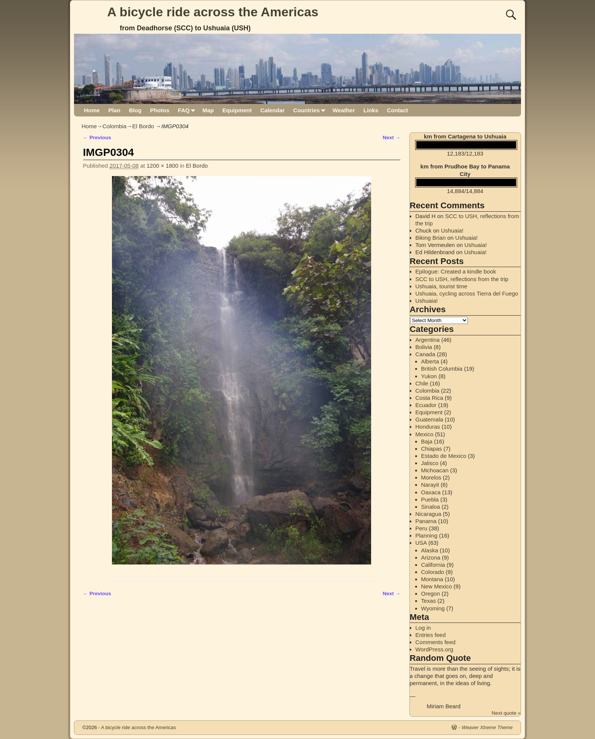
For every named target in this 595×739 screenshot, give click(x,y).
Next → (391, 137)
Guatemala (429, 419)
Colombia (114, 126)
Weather (343, 110)
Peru (422, 528)
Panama (426, 521)
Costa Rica (429, 398)
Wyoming (433, 608)
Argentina (428, 339)
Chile (422, 383)
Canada (426, 354)
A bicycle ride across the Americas (213, 12)
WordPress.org (434, 649)
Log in (423, 627)
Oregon (430, 593)
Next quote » (506, 713)
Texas (428, 600)
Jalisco (430, 463)
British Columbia (442, 368)
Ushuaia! (452, 230)
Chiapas (431, 448)
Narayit (430, 484)
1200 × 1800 (162, 165)
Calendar (272, 110)
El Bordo (143, 126)
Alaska (429, 550)
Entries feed (431, 635)
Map (208, 110)
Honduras (428, 426)
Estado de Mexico (443, 456)
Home (92, 110)
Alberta (430, 361)
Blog (135, 110)
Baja (427, 441)
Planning (427, 535)
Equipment (237, 110)
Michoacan (435, 470)
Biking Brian (431, 237)
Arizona (431, 557)
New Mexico (436, 586)
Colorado (432, 572)
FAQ (188, 110)
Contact (397, 110)
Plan (114, 110)
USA (421, 542)
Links (371, 110)
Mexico (425, 434)
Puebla (430, 499)
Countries (311, 110)
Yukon (429, 376)
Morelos (431, 477)
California (433, 564)
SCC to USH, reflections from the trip (462, 279)
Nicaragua (428, 514)
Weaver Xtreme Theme (487, 727)
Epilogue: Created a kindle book (456, 271)
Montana (432, 579)
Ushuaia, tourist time (442, 286)
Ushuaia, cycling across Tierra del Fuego (467, 293)
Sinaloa (430, 506)
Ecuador (426, 405)
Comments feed (436, 642)
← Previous (97, 137)
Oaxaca (431, 492)
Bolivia (424, 347)
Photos (159, 110)
